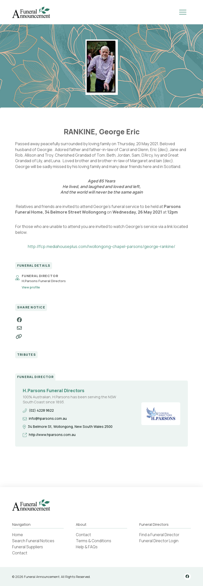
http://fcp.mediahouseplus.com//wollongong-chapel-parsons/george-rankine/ (101, 246)
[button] (183, 12)
